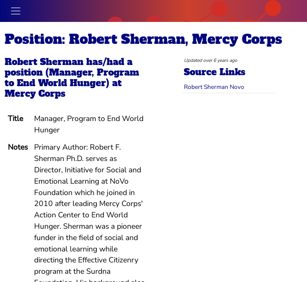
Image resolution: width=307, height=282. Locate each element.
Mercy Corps (35, 93)
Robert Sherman (44, 62)
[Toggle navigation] (16, 11)
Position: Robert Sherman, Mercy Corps (143, 39)
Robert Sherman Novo (214, 87)
